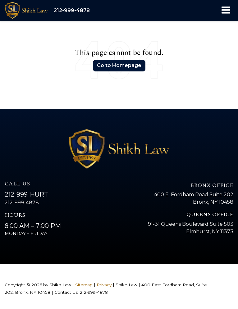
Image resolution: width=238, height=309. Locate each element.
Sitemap (84, 284)
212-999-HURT (26, 194)
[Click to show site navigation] (225, 10)
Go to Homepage (119, 65)
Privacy (104, 284)
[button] (72, 10)
